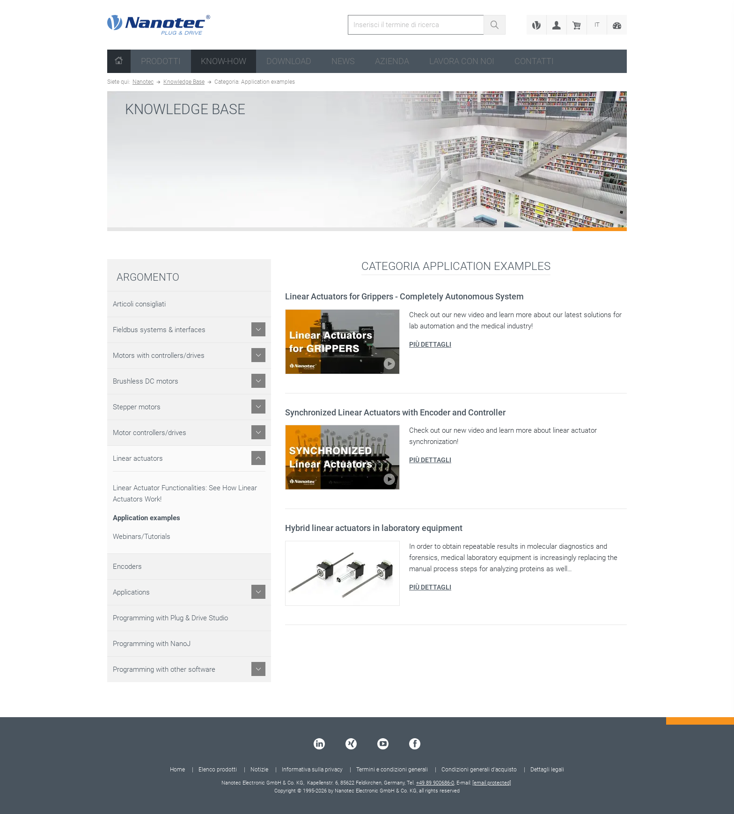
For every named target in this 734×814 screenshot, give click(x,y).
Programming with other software (164, 669)
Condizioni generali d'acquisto (479, 769)
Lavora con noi (461, 61)
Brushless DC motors (145, 381)
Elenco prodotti (217, 769)
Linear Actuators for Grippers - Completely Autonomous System (404, 296)
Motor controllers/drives (149, 433)
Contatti (534, 61)
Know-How (223, 61)
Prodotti (161, 61)
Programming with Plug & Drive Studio (170, 618)
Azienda (392, 61)
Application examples (146, 518)
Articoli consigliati (139, 304)
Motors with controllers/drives (159, 355)
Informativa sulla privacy (312, 769)
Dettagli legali (547, 769)
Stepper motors (137, 407)
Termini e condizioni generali (392, 769)
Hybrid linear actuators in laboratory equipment (373, 528)
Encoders (127, 566)
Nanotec (143, 82)
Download (288, 61)
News (343, 61)
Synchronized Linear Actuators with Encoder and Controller (395, 412)
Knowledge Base (184, 82)
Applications (131, 592)
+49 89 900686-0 (435, 783)
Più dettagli (430, 344)
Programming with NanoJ (152, 644)
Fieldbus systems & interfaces (159, 330)
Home (177, 769)
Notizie (259, 769)
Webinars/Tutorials (141, 536)
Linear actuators (138, 458)
